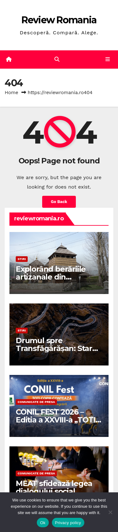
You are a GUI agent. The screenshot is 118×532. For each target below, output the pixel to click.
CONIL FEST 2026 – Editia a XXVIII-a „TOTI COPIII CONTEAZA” (55, 419)
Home (11, 92)
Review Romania (58, 20)
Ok (42, 522)
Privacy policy (68, 522)
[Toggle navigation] (107, 59)
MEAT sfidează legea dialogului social (54, 487)
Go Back (59, 201)
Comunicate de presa (36, 402)
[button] (56, 59)
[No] (110, 512)
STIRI (22, 259)
